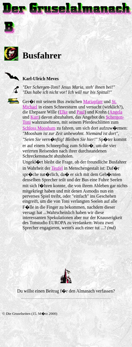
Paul (80, 112)
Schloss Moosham (39, 128)
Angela (115, 112)
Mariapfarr (93, 101)
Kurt (34, 117)
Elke (63, 112)
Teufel (57, 168)
